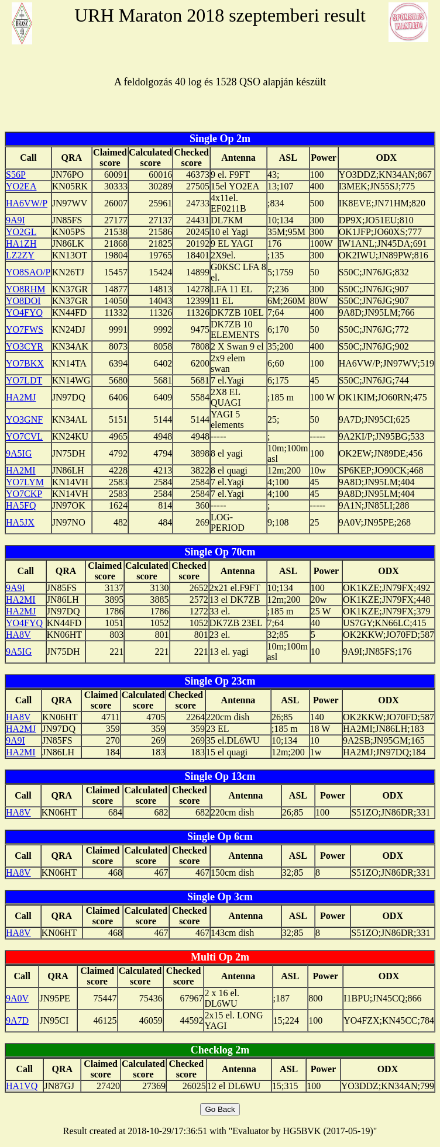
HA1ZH (21, 243)
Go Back (220, 1109)
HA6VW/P (26, 203)
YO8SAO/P (28, 272)
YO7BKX (25, 363)
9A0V (17, 998)
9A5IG (19, 453)
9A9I (15, 220)
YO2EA (21, 186)
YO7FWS (24, 329)
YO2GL (21, 232)
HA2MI (21, 470)
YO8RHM (26, 289)
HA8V (18, 635)
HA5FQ (21, 505)
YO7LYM (25, 482)
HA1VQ (21, 1086)
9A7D (17, 1020)
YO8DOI (23, 301)
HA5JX (20, 522)
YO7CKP (24, 494)
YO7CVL (24, 436)
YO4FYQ (24, 312)
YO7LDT (24, 380)
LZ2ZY (20, 255)
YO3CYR (24, 346)
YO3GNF (24, 419)
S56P (16, 174)
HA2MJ (21, 397)
